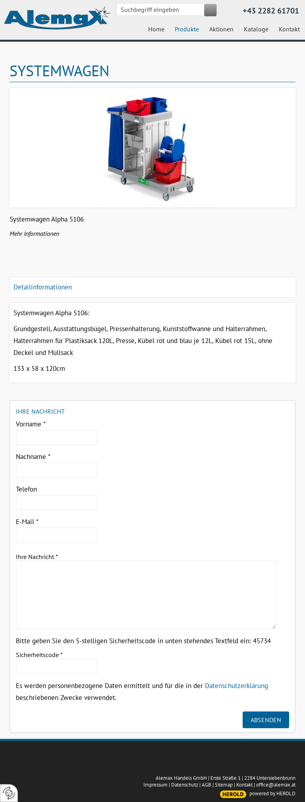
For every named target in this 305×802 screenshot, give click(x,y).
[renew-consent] (9, 793)
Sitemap (224, 784)
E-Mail (27, 521)
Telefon (26, 489)
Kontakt (244, 784)
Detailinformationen (43, 287)
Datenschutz (184, 784)
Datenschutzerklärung (236, 685)
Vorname (31, 424)
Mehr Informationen (34, 233)
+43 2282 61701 (271, 11)
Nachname (33, 456)
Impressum (155, 784)
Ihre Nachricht (37, 557)
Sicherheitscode (39, 655)
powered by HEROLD (272, 793)
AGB (206, 784)
